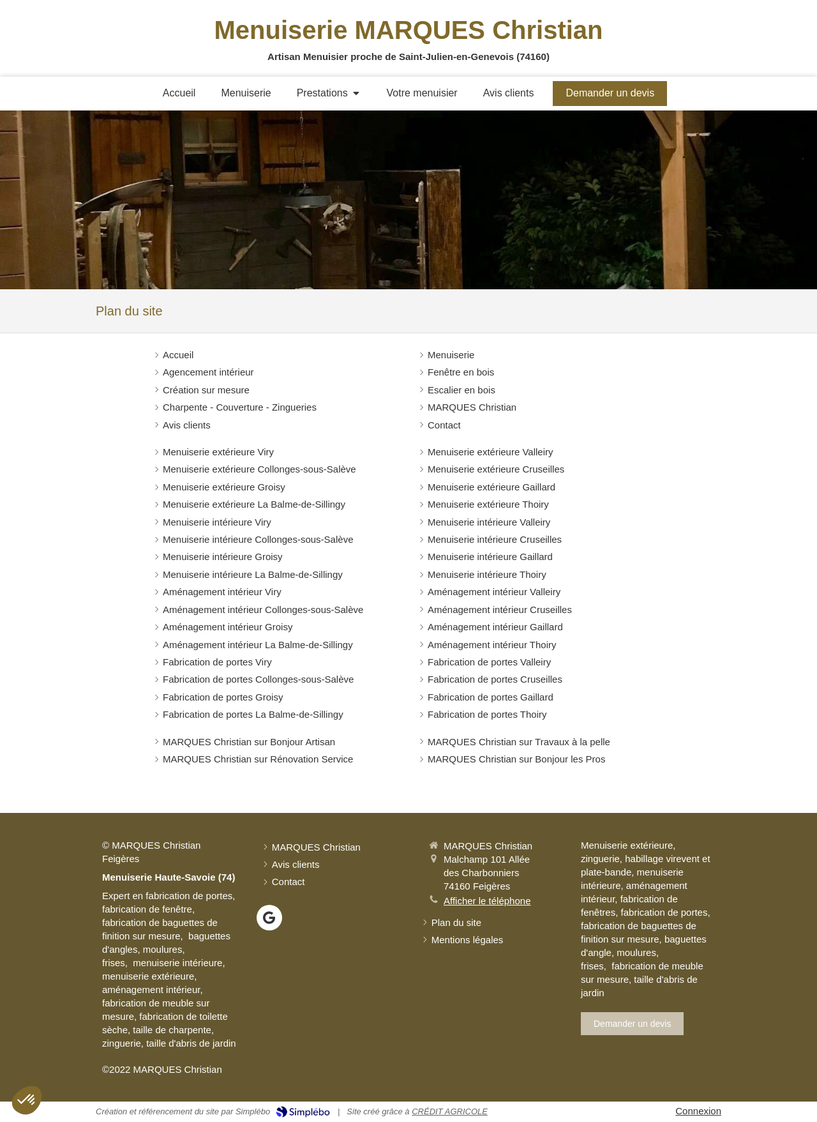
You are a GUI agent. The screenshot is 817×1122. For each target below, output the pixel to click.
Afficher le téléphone (487, 900)
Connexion (698, 1110)
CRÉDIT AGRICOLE (450, 1111)
